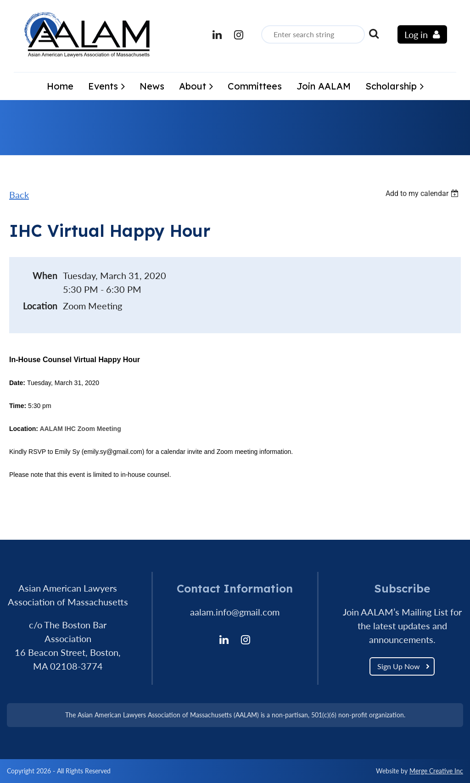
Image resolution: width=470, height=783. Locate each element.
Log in (416, 34)
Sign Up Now (398, 666)
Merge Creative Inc (436, 771)
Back (19, 194)
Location (40, 305)
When (45, 275)
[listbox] (423, 193)
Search (373, 33)
